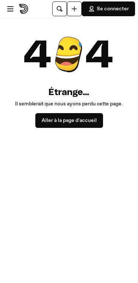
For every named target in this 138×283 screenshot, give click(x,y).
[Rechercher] (59, 8)
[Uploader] (74, 8)
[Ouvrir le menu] (10, 8)
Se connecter (108, 9)
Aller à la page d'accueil (69, 120)
